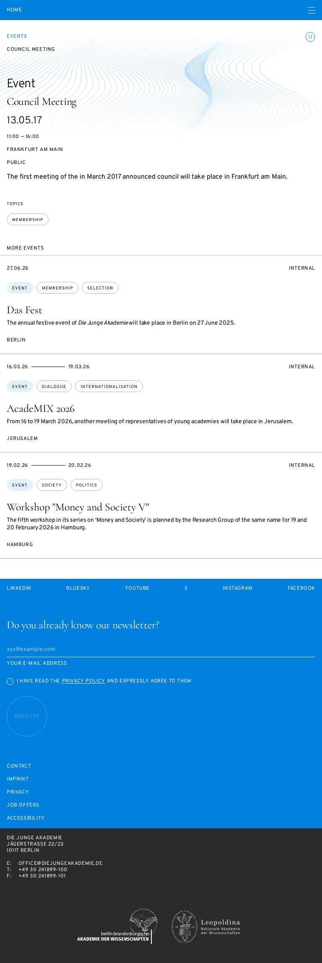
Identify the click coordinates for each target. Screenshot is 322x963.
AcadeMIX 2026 (41, 408)
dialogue (54, 387)
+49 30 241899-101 (42, 876)
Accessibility (26, 818)
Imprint (18, 779)
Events (17, 36)
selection (100, 288)
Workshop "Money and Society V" (78, 506)
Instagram (237, 589)
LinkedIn (19, 589)
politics (86, 485)
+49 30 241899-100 (43, 870)
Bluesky (78, 589)
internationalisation (109, 387)
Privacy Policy (83, 681)
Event (20, 288)
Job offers (23, 805)
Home (14, 10)
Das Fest (24, 309)
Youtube (137, 589)
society (52, 485)
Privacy (18, 792)
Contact (19, 766)
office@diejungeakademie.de (60, 863)
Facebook (301, 589)
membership (27, 220)
